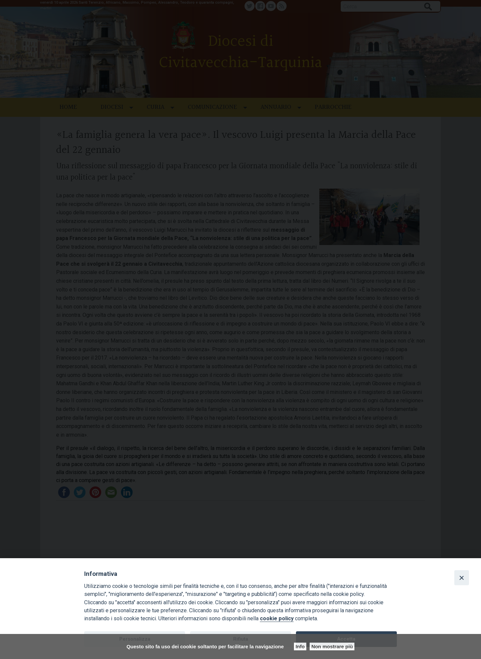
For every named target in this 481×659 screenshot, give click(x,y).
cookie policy (277, 618)
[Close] (461, 577)
